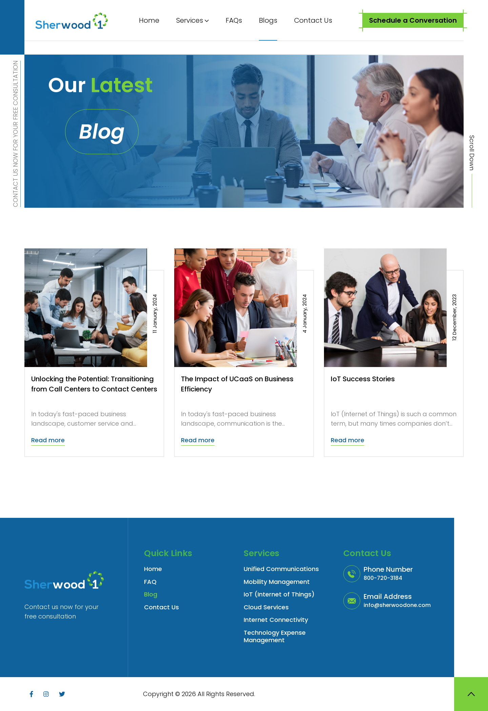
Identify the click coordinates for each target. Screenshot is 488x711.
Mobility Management (277, 582)
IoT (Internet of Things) (279, 594)
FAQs (234, 20)
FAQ (150, 582)
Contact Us (313, 20)
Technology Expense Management (275, 636)
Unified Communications (281, 569)
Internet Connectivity (276, 620)
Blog (150, 594)
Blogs (268, 20)
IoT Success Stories (363, 379)
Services (189, 20)
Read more (48, 440)
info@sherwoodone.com (397, 605)
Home (149, 20)
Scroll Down (472, 152)
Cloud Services (266, 607)
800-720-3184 (383, 578)
